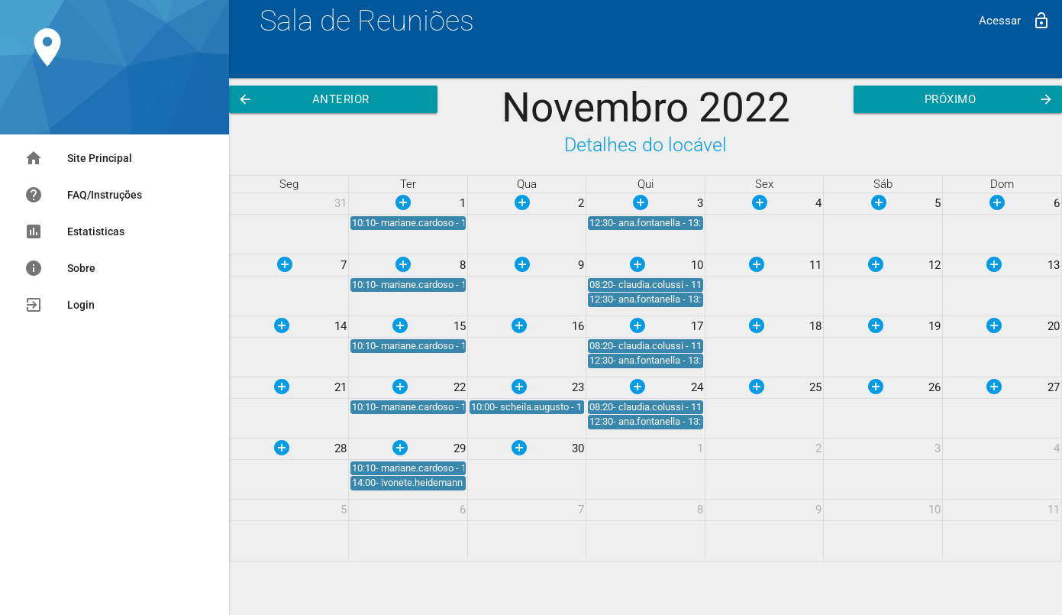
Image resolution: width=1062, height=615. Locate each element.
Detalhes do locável (645, 145)
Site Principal (78, 158)
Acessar (1015, 20)
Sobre (59, 268)
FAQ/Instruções (83, 194)
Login (59, 304)
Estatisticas (74, 231)
